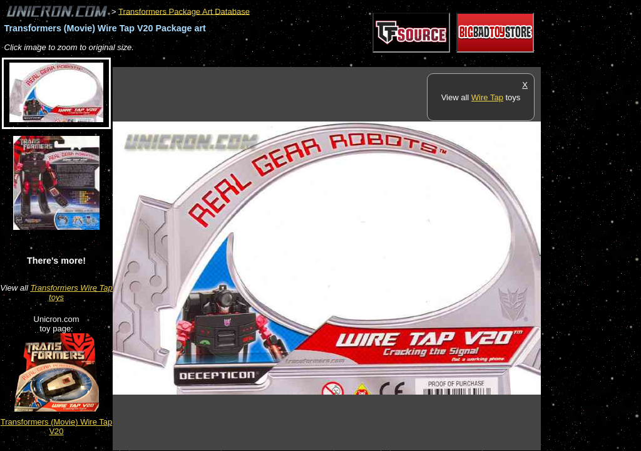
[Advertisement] (340, 60)
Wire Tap (487, 97)
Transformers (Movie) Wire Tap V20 (56, 426)
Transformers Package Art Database (184, 11)
